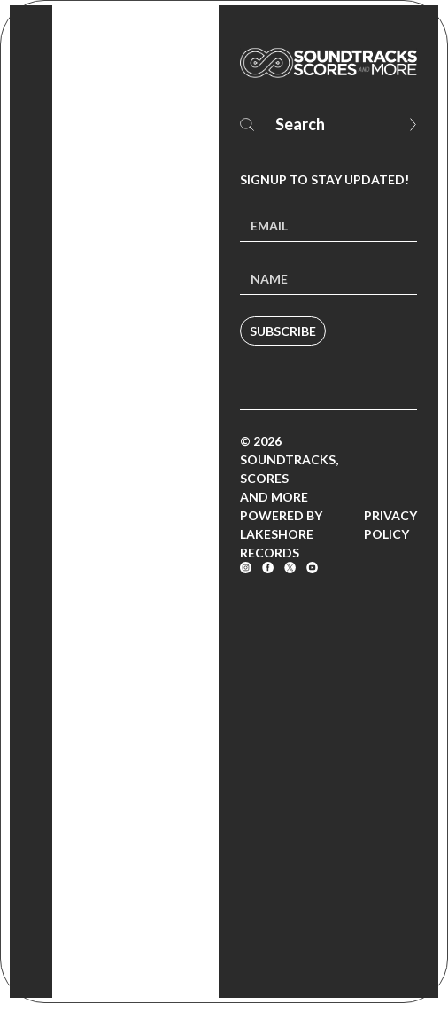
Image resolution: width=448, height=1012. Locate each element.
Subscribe (283, 331)
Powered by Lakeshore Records (281, 534)
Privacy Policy (390, 524)
